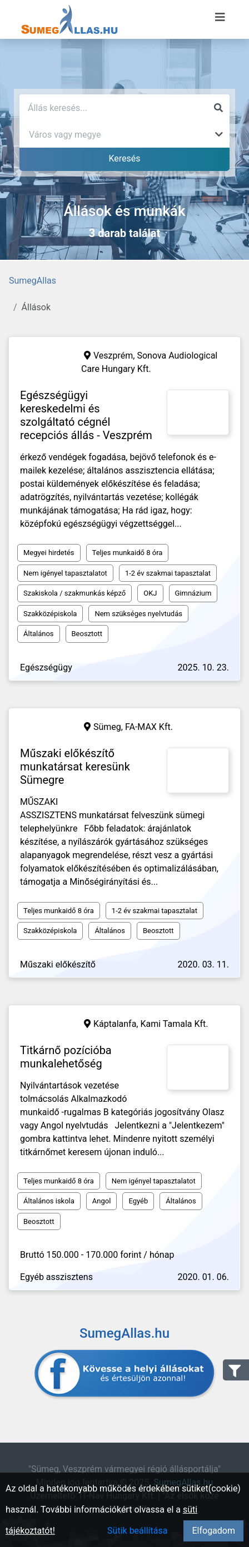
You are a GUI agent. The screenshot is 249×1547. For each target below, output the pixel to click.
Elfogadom (213, 1530)
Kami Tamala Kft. (174, 1024)
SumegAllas (32, 280)
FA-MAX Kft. (149, 727)
